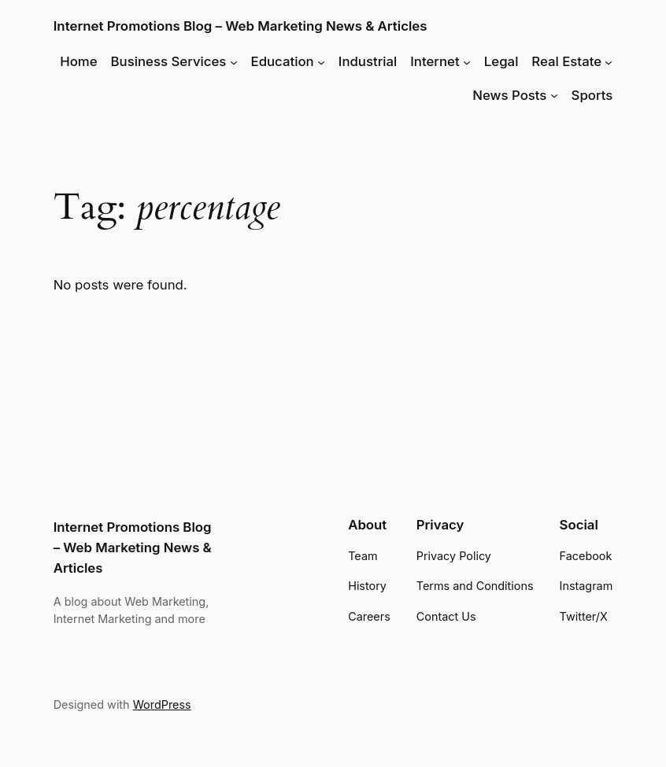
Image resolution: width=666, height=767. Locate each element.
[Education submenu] (321, 61)
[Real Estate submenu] (608, 61)
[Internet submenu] (467, 61)
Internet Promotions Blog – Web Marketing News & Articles (240, 26)
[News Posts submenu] (554, 95)
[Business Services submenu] (234, 61)
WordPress (162, 704)
